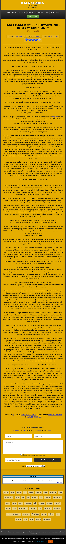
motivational (57, 497)
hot (41, 497)
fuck (31, 519)
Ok (50, 541)
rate (24, 430)
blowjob (38, 519)
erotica (44, 514)
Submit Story (33, 16)
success (57, 508)
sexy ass (55, 117)
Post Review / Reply (48, 460)
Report (50, 430)
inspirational (9, 497)
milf (40, 508)
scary (31, 492)
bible (35, 503)
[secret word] (18, 460)
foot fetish (35, 514)
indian (6, 492)
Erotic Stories (32, 7)
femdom (49, 503)
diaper (8, 508)
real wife (57, 503)
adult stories (34, 417)
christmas (26, 514)
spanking (53, 492)
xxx (28, 497)
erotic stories (55, 415)
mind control (23, 508)
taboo (25, 519)
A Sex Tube (55, 12)
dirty (57, 514)
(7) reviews (16, 430)
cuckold (34, 497)
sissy (14, 508)
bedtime (38, 492)
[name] (18, 436)
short (12, 492)
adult (60, 492)
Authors (22, 12)
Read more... (60, 482)
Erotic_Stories (53, 36)
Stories (30, 12)
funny (17, 497)
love (23, 497)
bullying (51, 514)
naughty (18, 519)
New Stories (11, 12)
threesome (47, 508)
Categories (39, 12)
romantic (28, 503)
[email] (47, 436)
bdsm (45, 492)
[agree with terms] (21, 454)
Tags (47, 12)
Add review (20, 36)
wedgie (41, 503)
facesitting (46, 519)
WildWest (36, 36)
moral (14, 503)
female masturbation (13, 514)
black (20, 503)
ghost (19, 492)
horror (8, 503)
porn (25, 492)
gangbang (33, 508)
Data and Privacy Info (40, 541)
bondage (48, 497)
